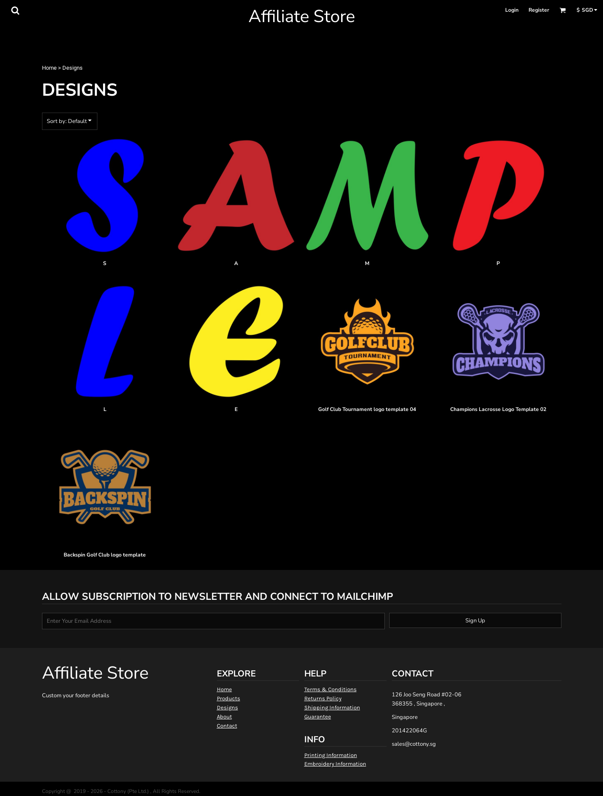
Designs (227, 707)
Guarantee (317, 716)
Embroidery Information (335, 763)
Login (512, 9)
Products (228, 698)
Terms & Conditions (330, 689)
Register (539, 9)
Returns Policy (323, 698)
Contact (227, 725)
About (224, 716)
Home (49, 68)
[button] (15, 10)
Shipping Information (332, 707)
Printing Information (330, 755)
